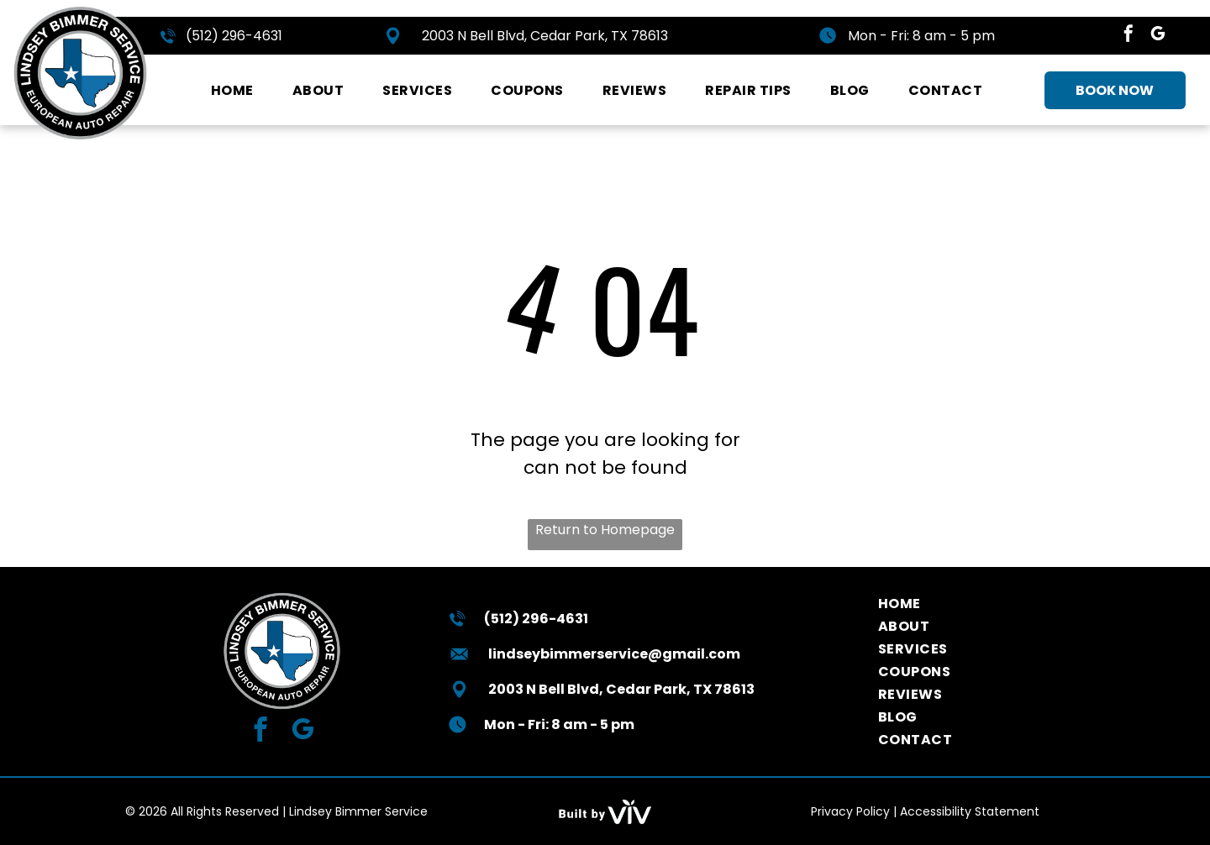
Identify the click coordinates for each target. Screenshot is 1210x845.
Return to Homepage (605, 529)
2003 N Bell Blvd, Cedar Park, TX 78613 (545, 35)
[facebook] (1128, 35)
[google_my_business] (1158, 35)
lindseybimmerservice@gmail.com (614, 654)
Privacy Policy (850, 811)
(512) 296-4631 (234, 35)
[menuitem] (232, 90)
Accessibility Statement (969, 811)
